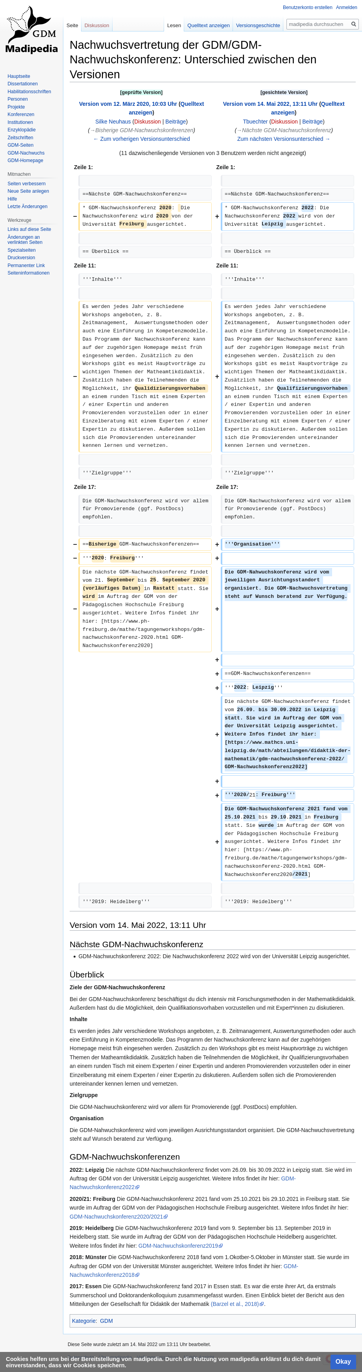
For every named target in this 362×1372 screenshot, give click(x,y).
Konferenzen (20, 114)
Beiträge (175, 121)
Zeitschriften (20, 137)
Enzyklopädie (21, 130)
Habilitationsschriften (29, 91)
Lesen (174, 25)
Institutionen (20, 122)
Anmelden (346, 7)
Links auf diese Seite (29, 229)
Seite (72, 25)
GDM (106, 1321)
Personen (17, 99)
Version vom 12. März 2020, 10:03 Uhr (128, 104)
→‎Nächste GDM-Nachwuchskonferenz (283, 130)
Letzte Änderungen (27, 206)
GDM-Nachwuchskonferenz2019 (178, 1246)
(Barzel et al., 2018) (235, 1304)
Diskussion (147, 121)
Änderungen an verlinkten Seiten (24, 239)
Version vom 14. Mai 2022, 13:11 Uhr (270, 104)
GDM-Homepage (25, 160)
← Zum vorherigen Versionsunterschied (141, 139)
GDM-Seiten (20, 145)
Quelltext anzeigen (208, 25)
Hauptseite (18, 76)
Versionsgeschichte (258, 25)
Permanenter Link (26, 265)
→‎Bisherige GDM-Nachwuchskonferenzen (141, 130)
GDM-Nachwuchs (25, 153)
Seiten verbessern (26, 183)
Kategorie (84, 1321)
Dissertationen (22, 84)
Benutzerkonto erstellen (307, 7)
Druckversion (21, 257)
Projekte (16, 107)
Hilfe (12, 199)
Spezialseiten (21, 250)
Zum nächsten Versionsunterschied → (284, 139)
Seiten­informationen (28, 273)
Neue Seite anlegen (28, 191)
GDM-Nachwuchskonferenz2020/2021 (116, 1216)
